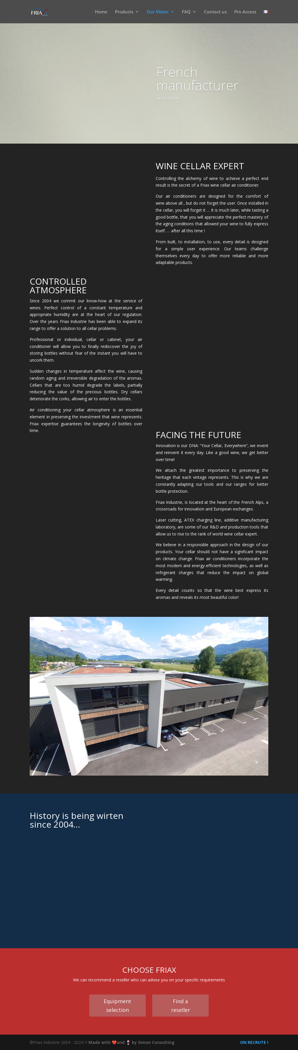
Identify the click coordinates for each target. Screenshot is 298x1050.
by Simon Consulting (153, 1042)
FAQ (186, 12)
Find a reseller (180, 1006)
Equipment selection (117, 1006)
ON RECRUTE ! (253, 1042)
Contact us (215, 12)
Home (101, 12)
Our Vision (157, 12)
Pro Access (245, 12)
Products (124, 12)
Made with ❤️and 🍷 (110, 1042)
